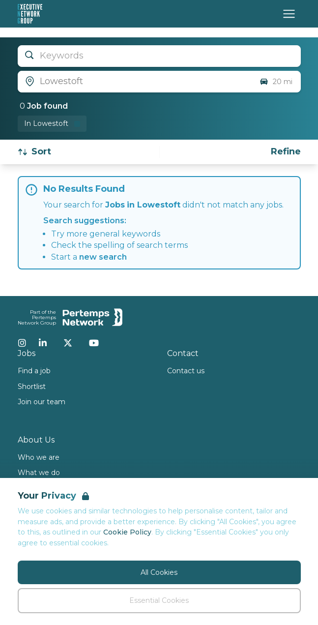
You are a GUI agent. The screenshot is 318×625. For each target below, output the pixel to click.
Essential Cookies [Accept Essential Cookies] (159, 600)
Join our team (41, 401)
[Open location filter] (134, 81)
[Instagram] (22, 343)
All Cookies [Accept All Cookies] (159, 572)
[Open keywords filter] (159, 56)
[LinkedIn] (42, 343)
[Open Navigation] (289, 14)
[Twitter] (68, 343)
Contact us (185, 370)
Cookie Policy (127, 532)
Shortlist (32, 386)
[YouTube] (94, 343)
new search (103, 257)
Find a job (34, 370)
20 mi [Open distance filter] (275, 82)
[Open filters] (286, 151)
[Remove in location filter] (52, 124)
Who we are (38, 457)
